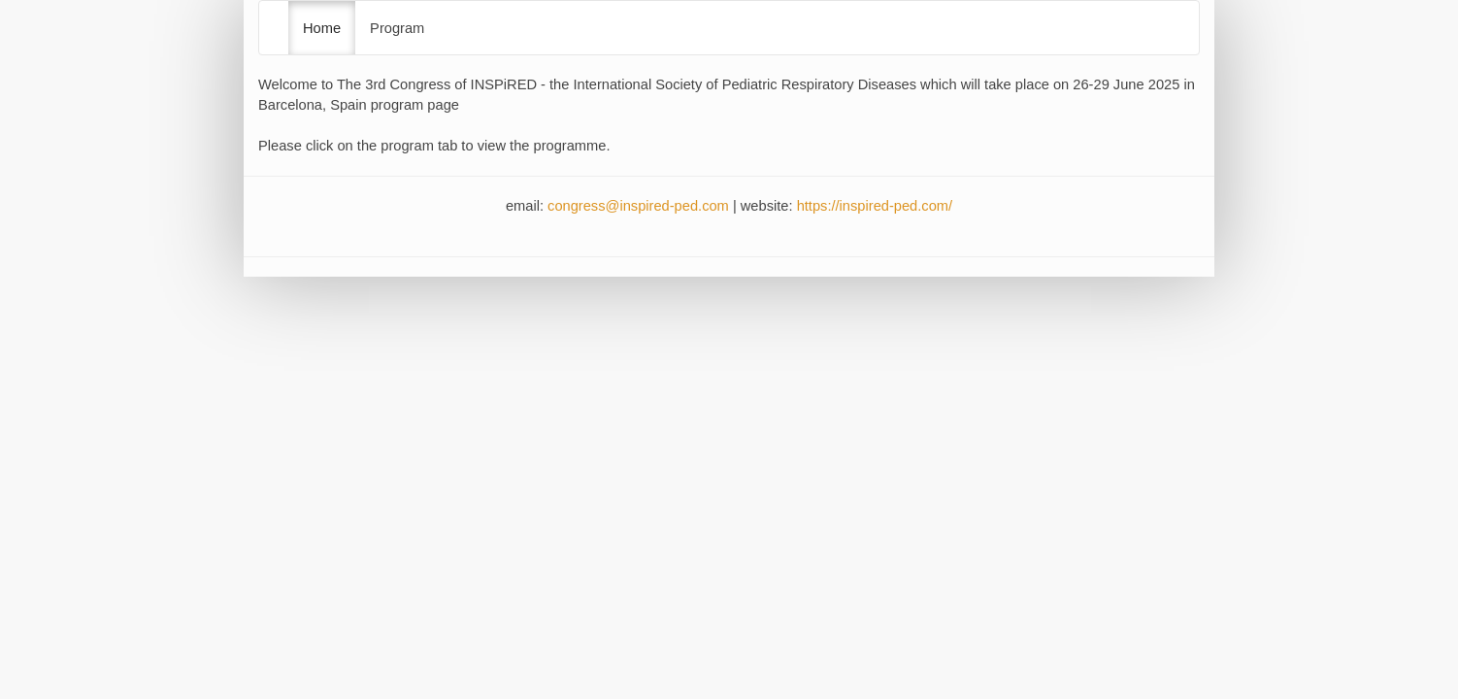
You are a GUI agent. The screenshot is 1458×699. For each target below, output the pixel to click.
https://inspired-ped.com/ (874, 206)
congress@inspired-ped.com (638, 206)
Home (322, 28)
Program (397, 28)
